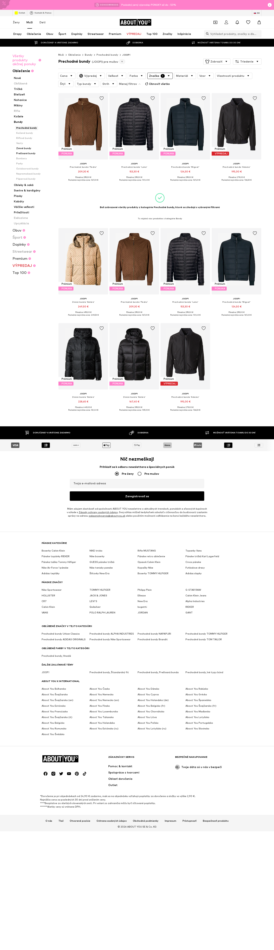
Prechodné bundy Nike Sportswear (110, 639)
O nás (49, 821)
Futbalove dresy (195, 567)
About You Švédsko (53, 734)
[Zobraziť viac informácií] (83, 182)
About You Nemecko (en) (104, 700)
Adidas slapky (193, 573)
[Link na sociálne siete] (45, 774)
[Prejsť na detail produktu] (83, 140)
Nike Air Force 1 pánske (55, 567)
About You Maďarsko (197, 711)
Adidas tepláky (51, 573)
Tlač (61, 821)
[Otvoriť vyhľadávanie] (206, 33)
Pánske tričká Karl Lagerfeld (202, 556)
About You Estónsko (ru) (104, 728)
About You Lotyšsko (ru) (152, 728)
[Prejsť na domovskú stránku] (135, 22)
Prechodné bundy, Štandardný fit (109, 672)
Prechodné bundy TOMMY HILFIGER (206, 633)
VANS (45, 612)
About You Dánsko (148, 688)
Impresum (170, 821)
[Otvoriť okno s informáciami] (270, 5)
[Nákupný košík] (259, 22)
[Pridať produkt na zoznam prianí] (101, 98)
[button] (216, 61)
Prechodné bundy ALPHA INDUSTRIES (112, 633)
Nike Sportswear (52, 590)
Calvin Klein (48, 607)
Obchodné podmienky (145, 821)
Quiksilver (95, 607)
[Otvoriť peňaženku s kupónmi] (215, 22)
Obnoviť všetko (157, 84)
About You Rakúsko (196, 688)
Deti (42, 22)
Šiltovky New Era (99, 573)
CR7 (44, 601)
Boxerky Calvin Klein (53, 550)
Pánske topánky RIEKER (56, 556)
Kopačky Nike (145, 567)
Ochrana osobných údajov (112, 821)
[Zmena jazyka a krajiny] (256, 13)
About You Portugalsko (199, 723)
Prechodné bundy (107, 54)
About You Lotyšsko (197, 717)
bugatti (142, 607)
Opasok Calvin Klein (149, 562)
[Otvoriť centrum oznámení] (237, 22)
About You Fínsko (100, 706)
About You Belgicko (53, 723)
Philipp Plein (145, 590)
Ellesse (142, 595)
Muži (29, 22)
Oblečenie (74, 54)
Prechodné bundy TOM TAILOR (203, 639)
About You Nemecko (102, 694)
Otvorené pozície (80, 821)
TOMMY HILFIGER (100, 590)
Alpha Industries (195, 601)
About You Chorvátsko (151, 711)
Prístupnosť (190, 821)
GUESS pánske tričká (102, 562)
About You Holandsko (102, 723)
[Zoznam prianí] (248, 22)
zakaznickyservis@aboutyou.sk (107, 515)
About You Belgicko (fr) (151, 706)
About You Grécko (196, 694)
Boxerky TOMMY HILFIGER (153, 573)
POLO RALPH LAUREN (102, 612)
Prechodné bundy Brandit (153, 639)
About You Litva (147, 717)
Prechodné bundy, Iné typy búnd (204, 672)
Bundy (88, 54)
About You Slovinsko (197, 728)
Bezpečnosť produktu (216, 821)
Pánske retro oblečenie (151, 556)
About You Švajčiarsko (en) (57, 700)
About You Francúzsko (55, 711)
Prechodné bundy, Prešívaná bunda (158, 672)
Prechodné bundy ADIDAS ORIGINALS (64, 639)
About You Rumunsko (54, 728)
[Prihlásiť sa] (226, 22)
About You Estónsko (54, 706)
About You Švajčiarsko (55, 694)
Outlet (20, 12)
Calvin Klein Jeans (195, 595)
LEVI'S (93, 601)
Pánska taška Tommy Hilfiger (59, 562)
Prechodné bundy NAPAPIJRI (154, 633)
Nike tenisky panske (101, 567)
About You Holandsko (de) (153, 700)
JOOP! (126, 54)
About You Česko (100, 688)
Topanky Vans (193, 550)
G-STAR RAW (193, 590)
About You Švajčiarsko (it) (57, 717)
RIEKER (189, 607)
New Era (143, 601)
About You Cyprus (148, 694)
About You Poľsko (148, 723)
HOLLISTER (48, 595)
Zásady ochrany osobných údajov (98, 512)
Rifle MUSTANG (147, 550)
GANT (189, 612)
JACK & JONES (98, 595)
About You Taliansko (102, 717)
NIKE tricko (96, 550)
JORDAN (143, 612)
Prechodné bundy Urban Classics (61, 633)
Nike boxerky (97, 556)
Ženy (16, 22)
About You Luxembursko (104, 711)
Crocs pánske (193, 562)
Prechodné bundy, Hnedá (56, 656)
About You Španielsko (198, 700)
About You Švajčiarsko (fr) (200, 706)
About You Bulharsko (54, 688)
